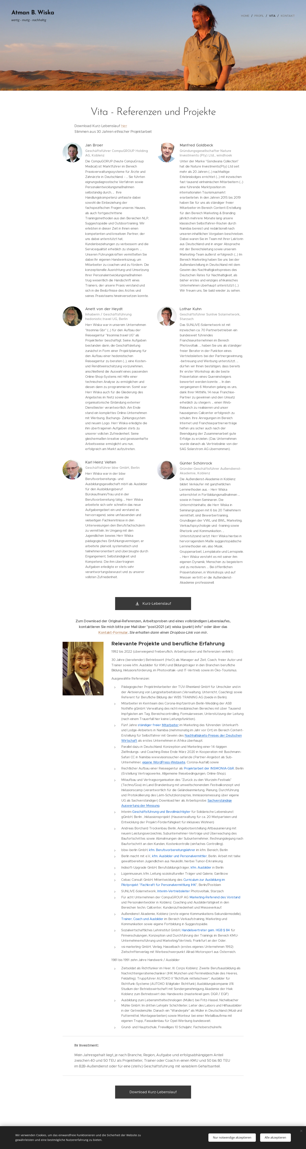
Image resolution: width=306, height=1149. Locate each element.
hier (124, 126)
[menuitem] (246, 16)
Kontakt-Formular (113, 632)
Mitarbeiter (170, 725)
